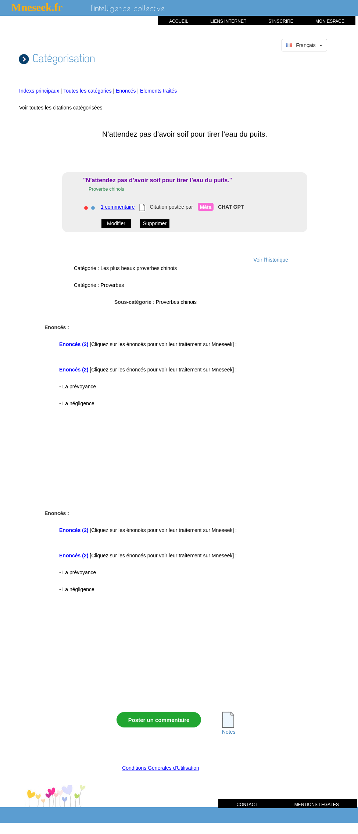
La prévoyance (79, 386)
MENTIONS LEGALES (316, 804)
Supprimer (155, 223)
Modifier (116, 223)
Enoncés (126, 91)
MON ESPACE (329, 21)
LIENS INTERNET (228, 21)
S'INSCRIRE (280, 21)
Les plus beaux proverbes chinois (138, 268)
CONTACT (247, 804)
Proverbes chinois (176, 302)
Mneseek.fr (36, 7)
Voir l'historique (271, 260)
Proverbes (112, 285)
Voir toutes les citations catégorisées (60, 108)
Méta (206, 207)
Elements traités (158, 91)
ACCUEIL (178, 21)
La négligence (78, 403)
